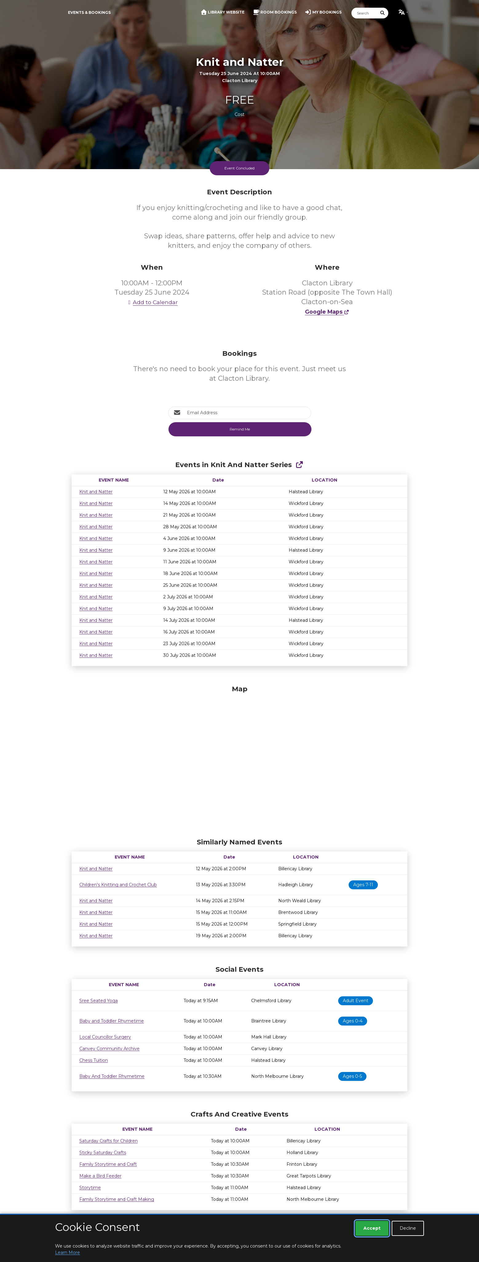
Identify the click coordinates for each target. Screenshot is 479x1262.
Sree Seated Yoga (98, 1000)
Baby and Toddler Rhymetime (111, 1021)
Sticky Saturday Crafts (102, 1152)
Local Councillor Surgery (105, 1037)
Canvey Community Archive (109, 1048)
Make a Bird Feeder (100, 1176)
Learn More (67, 1252)
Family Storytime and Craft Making (116, 1199)
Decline (408, 1228)
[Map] (239, 760)
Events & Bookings (89, 12)
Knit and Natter (96, 491)
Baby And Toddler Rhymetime (111, 1076)
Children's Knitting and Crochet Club (118, 884)
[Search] (364, 13)
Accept (372, 1228)
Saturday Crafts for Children (108, 1141)
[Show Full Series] (299, 465)
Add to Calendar (152, 302)
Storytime (90, 1187)
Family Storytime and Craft (108, 1164)
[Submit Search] (383, 13)
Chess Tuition (93, 1060)
